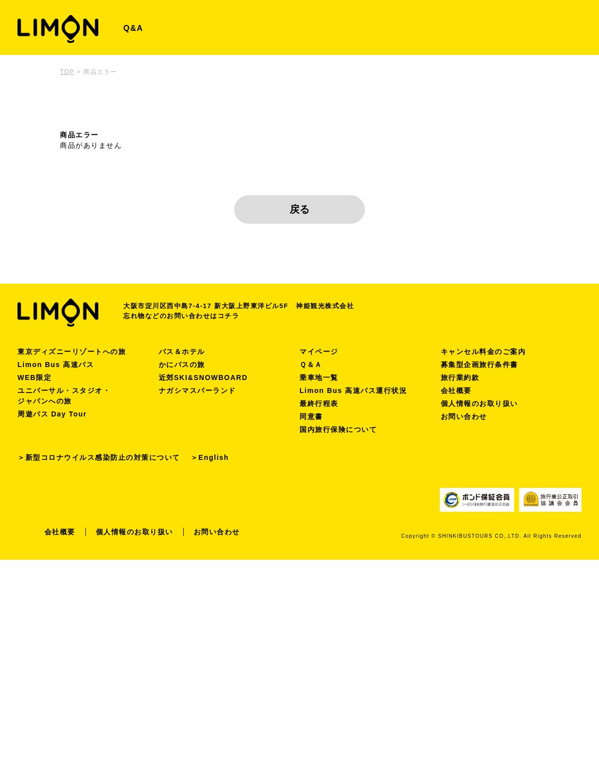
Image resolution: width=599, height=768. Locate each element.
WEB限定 (34, 378)
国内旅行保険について (338, 429)
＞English (210, 457)
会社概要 (456, 390)
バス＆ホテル (182, 352)
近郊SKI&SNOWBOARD (203, 378)
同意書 (311, 416)
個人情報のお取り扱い (479, 403)
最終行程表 (319, 403)
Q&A (133, 28)
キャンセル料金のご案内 (483, 352)
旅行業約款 (460, 378)
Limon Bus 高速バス (55, 365)
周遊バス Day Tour (52, 414)
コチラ (229, 316)
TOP (67, 71)
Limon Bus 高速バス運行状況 (353, 390)
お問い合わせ (464, 416)
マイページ (319, 352)
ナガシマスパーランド (197, 390)
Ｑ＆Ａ (311, 365)
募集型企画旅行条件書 (479, 365)
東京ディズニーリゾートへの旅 (71, 352)
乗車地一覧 (319, 378)
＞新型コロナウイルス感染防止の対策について (98, 457)
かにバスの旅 (182, 365)
